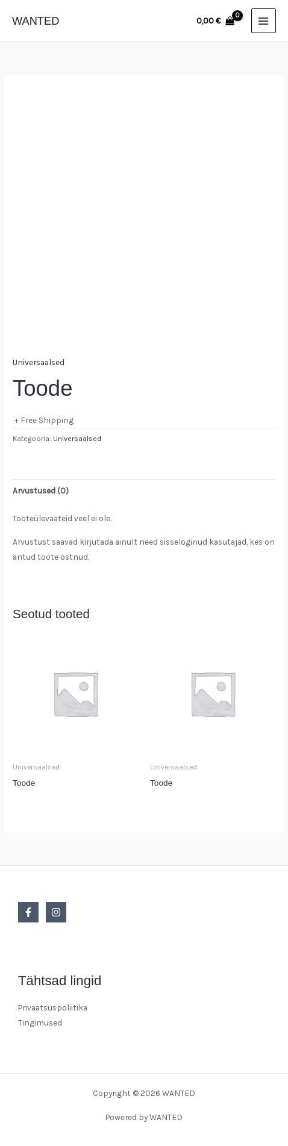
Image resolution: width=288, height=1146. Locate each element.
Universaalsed (38, 362)
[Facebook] (28, 912)
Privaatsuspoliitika (52, 1007)
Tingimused (40, 1022)
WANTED (35, 20)
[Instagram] (56, 912)
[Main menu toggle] (263, 20)
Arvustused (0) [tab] (41, 490)
